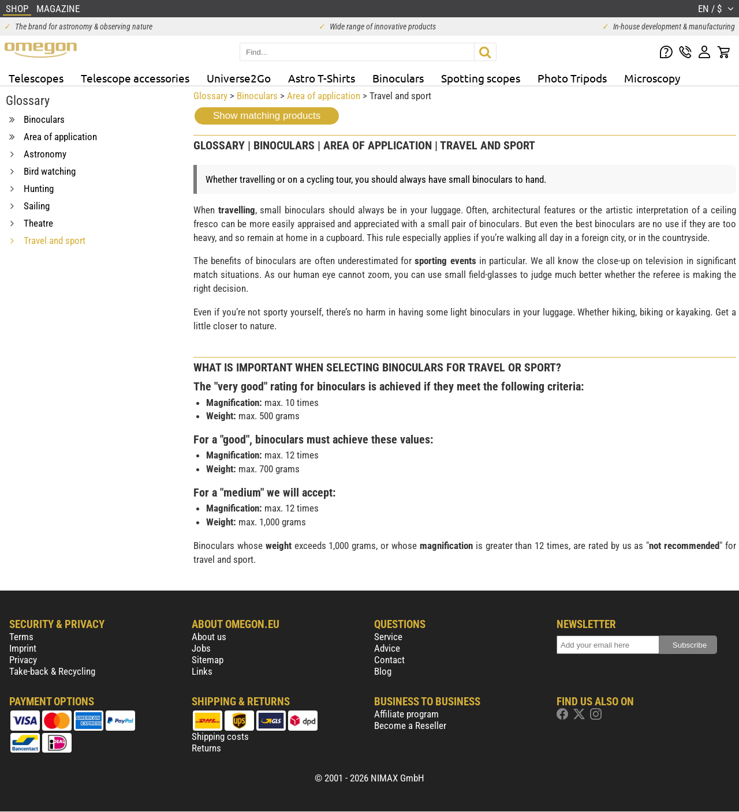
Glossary (210, 96)
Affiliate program (406, 714)
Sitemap (207, 660)
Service (388, 636)
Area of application (323, 96)
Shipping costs (220, 736)
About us (209, 636)
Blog (382, 671)
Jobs (201, 648)
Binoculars (398, 78)
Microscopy (652, 78)
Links (202, 671)
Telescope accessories (135, 78)
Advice (387, 648)
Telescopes (36, 78)
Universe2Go (239, 78)
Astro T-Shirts (321, 78)
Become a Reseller (410, 725)
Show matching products (266, 115)
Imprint (22, 648)
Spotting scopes (480, 78)
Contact (389, 660)
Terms (21, 636)
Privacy (23, 660)
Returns (206, 748)
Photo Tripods (572, 78)
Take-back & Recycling (52, 671)
